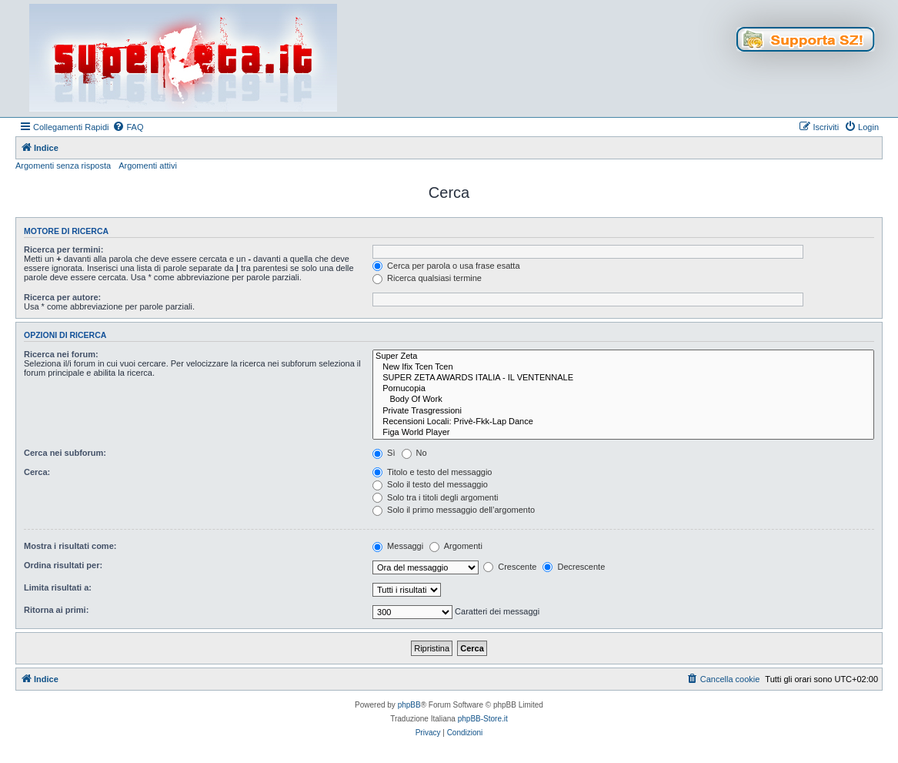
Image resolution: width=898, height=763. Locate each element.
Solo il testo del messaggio (430, 484)
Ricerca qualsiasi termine (427, 278)
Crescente (509, 566)
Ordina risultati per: (63, 565)
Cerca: (37, 472)
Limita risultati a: (58, 587)
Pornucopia (623, 388)
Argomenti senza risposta (63, 165)
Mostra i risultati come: (70, 545)
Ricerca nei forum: (61, 354)
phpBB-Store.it (483, 718)
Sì (383, 452)
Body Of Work (623, 399)
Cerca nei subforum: (65, 452)
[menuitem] (127, 127)
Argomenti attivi (148, 165)
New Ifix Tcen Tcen (623, 367)
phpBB (409, 705)
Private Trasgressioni (623, 411)
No (414, 452)
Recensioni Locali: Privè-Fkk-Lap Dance (623, 422)
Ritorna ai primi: (56, 609)
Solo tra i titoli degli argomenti (435, 497)
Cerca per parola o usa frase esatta (445, 265)
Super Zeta (623, 356)
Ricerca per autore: (62, 297)
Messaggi (397, 545)
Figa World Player (623, 432)
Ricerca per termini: (63, 249)
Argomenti (455, 545)
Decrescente (573, 566)
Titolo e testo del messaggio (432, 472)
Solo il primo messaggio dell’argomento (453, 509)
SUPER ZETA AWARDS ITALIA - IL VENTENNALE (623, 378)
